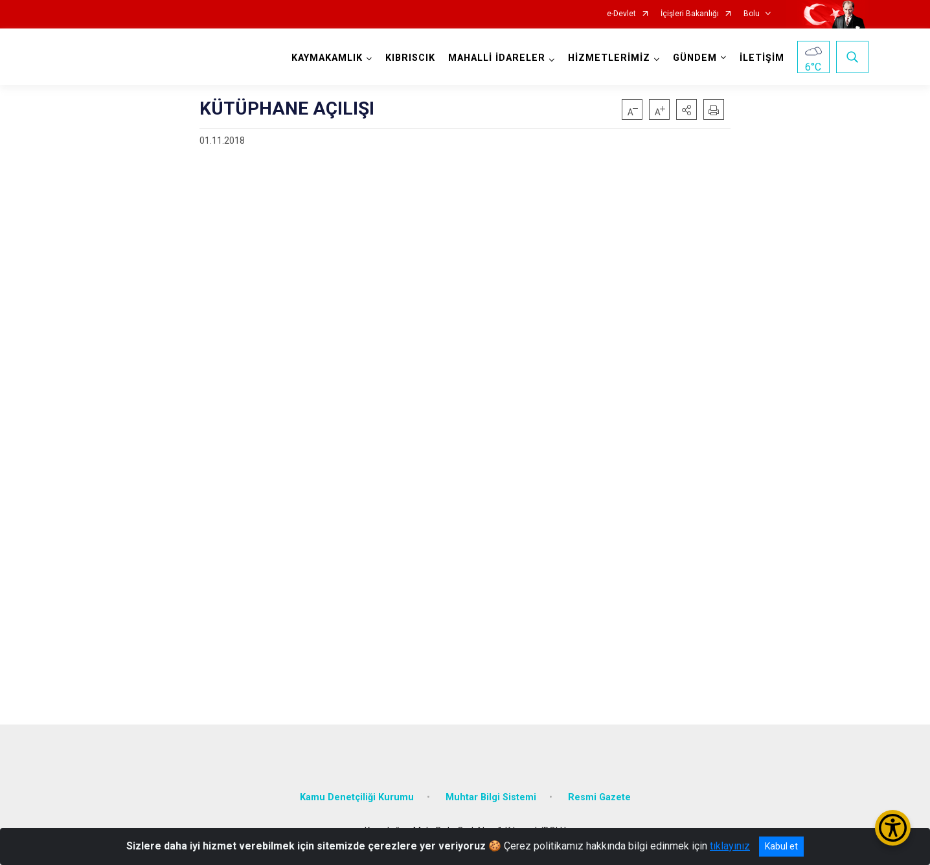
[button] (686, 109)
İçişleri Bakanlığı (690, 14)
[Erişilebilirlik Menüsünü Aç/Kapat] (893, 828)
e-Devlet (621, 14)
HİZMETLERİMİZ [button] (609, 57)
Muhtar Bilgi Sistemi (491, 797)
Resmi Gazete (599, 797)
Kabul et (781, 846)
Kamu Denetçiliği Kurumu (357, 797)
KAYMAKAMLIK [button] (327, 57)
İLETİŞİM (762, 57)
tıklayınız (730, 846)
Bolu (751, 14)
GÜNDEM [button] (695, 57)
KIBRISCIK (410, 57)
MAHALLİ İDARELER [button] (496, 57)
